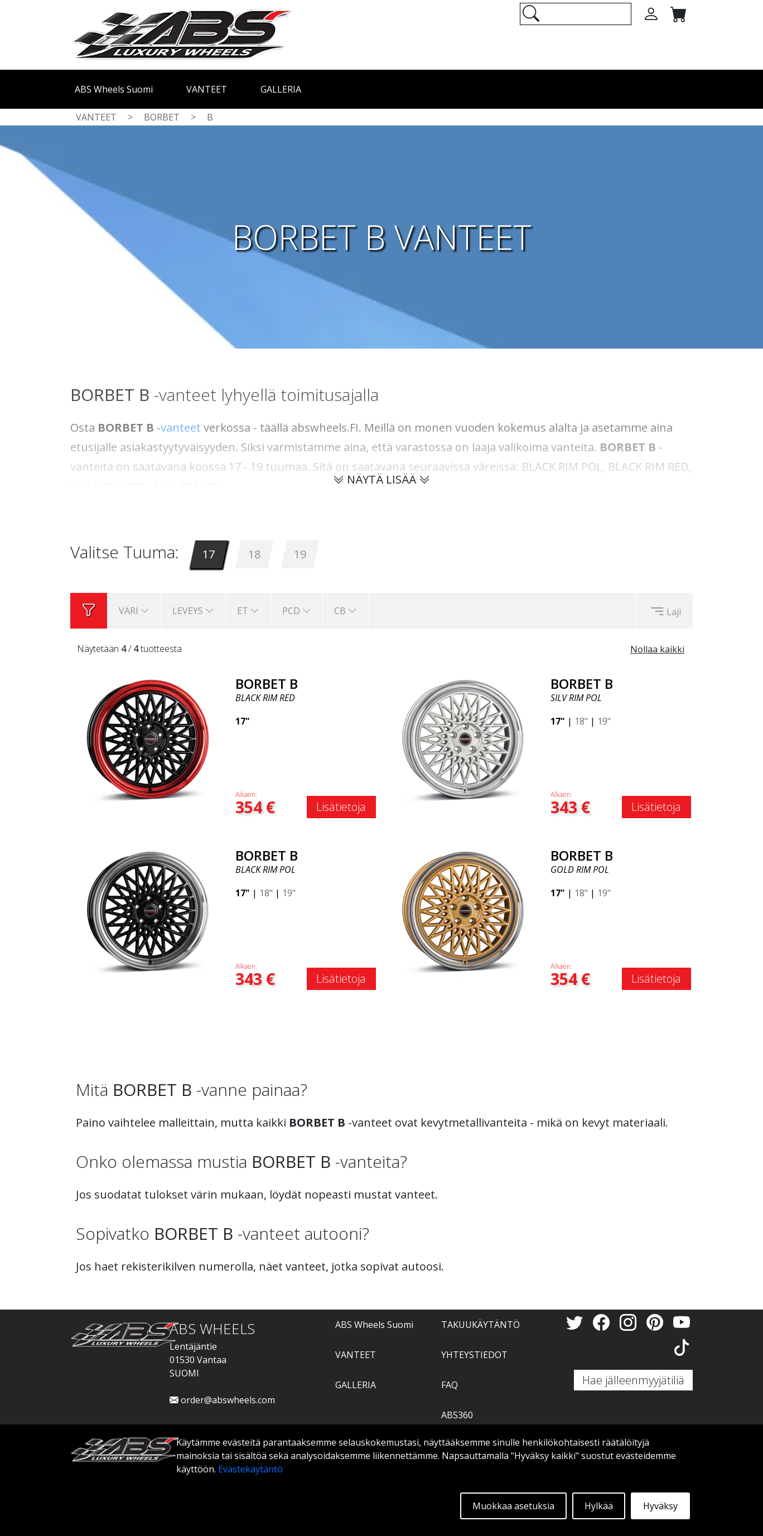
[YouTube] (681, 1322)
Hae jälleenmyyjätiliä (633, 1380)
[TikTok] (681, 1347)
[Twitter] (576, 1322)
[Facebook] (603, 1322)
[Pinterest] (657, 1322)
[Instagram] (630, 1322)
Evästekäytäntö (250, 1469)
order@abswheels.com (222, 1400)
